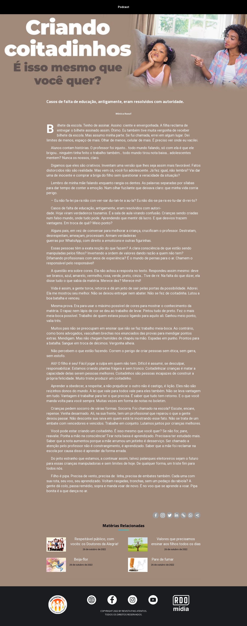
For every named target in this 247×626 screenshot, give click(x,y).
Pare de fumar (163, 559)
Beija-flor (81, 559)
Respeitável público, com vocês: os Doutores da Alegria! (94, 541)
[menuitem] (123, 7)
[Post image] (56, 544)
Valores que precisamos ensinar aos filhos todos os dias (176, 541)
